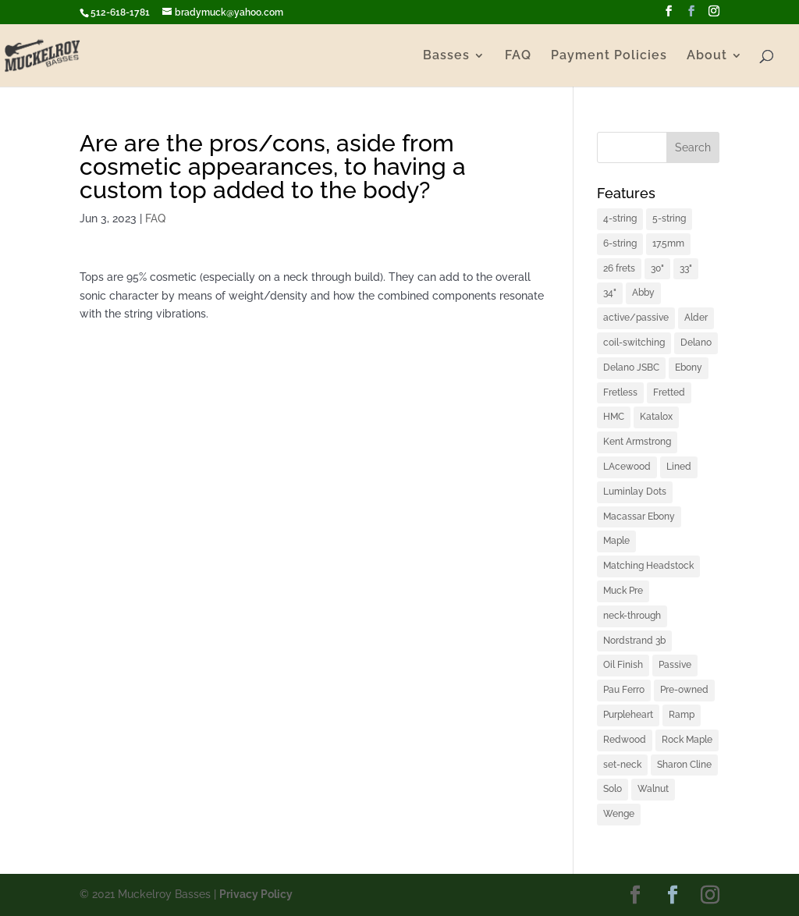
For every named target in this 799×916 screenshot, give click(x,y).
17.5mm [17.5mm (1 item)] (668, 243)
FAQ (518, 56)
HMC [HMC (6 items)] (613, 416)
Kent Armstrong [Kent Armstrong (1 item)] (637, 441)
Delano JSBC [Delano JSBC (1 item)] (631, 367)
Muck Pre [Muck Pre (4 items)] (623, 590)
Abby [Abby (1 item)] (643, 292)
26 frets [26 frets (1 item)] (619, 268)
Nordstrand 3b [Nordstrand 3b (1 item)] (634, 640)
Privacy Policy (256, 894)
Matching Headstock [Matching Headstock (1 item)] (648, 565)
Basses (446, 56)
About (707, 56)
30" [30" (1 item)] (657, 268)
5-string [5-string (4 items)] (669, 218)
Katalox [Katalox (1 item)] (656, 416)
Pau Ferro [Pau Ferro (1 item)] (624, 689)
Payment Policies (609, 56)
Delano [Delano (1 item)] (696, 342)
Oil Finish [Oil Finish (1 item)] (623, 664)
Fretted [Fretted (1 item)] (669, 392)
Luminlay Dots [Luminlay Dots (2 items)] (634, 491)
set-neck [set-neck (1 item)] (622, 764)
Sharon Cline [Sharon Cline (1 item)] (684, 764)
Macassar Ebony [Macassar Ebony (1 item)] (639, 516)
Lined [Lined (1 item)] (678, 466)
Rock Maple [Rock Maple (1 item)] (687, 739)
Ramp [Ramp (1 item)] (681, 714)
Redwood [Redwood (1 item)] (624, 739)
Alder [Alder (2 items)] (696, 317)
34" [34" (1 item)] (609, 292)
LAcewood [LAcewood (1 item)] (627, 466)
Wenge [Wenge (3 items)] (618, 813)
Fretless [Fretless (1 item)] (620, 392)
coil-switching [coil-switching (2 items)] (634, 342)
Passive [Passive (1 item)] (675, 664)
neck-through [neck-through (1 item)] (632, 615)
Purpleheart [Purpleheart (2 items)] (628, 714)
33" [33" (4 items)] (686, 268)
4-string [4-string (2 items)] (620, 218)
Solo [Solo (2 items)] (612, 788)
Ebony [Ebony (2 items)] (688, 367)
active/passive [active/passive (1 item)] (636, 317)
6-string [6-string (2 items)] (620, 243)
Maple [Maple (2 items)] (616, 540)
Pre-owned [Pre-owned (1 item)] (684, 689)
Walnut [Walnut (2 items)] (653, 788)
